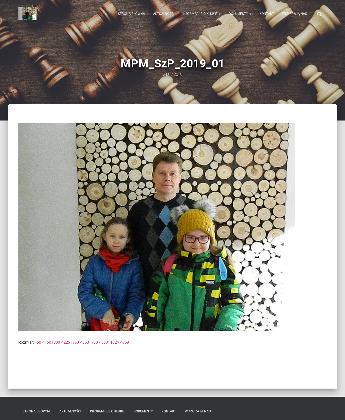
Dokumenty (240, 14)
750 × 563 (80, 342)
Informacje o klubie (202, 14)
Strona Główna (131, 14)
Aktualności (163, 14)
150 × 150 (43, 342)
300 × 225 (62, 342)
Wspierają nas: (295, 14)
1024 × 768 (119, 342)
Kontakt (267, 14)
